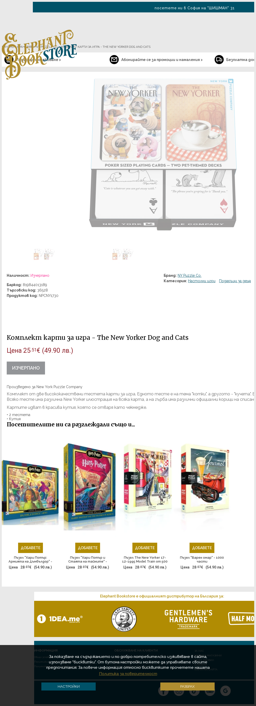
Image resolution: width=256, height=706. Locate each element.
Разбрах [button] (187, 686)
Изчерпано (26, 368)
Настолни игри (201, 281)
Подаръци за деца (235, 281)
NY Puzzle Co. (189, 275)
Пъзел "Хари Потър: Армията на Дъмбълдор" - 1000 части (30, 560)
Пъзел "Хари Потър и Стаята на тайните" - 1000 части (87, 560)
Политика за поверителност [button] (128, 673)
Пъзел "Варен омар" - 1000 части (202, 560)
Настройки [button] (69, 686)
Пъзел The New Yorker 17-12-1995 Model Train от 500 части (145, 560)
